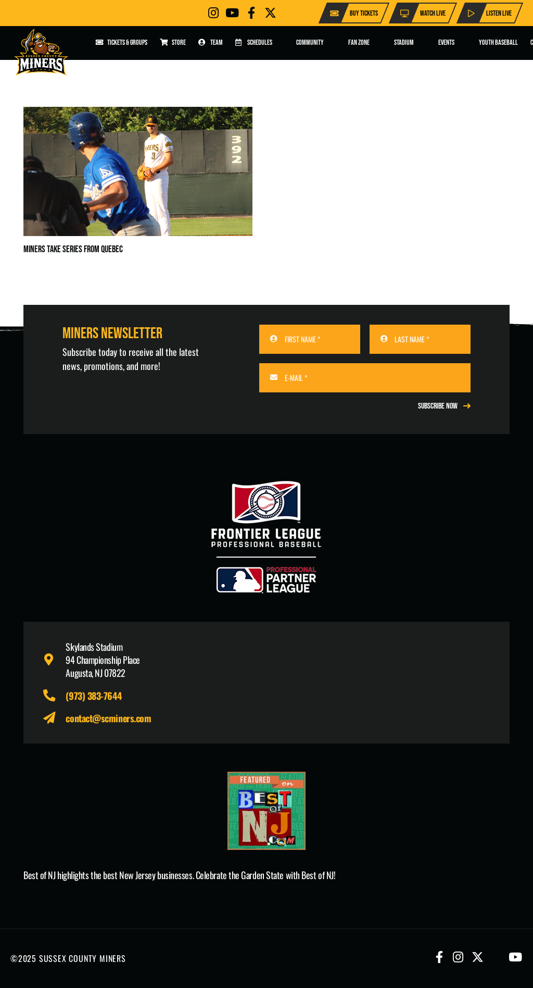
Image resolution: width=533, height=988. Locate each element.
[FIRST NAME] (309, 339)
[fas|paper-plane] (54, 718)
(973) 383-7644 (93, 695)
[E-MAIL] (365, 377)
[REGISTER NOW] (444, 406)
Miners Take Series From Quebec (73, 249)
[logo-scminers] (41, 52)
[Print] (266, 811)
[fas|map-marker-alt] (54, 659)
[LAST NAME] (420, 339)
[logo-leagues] (266, 537)
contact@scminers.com (108, 718)
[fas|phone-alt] (54, 695)
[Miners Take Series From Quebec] (137, 114)
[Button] (213, 13)
